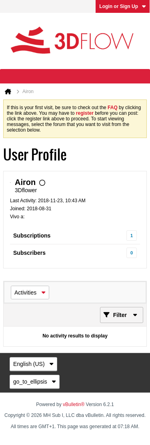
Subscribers (29, 253)
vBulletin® (73, 404)
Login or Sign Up (122, 6)
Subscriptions (31, 235)
